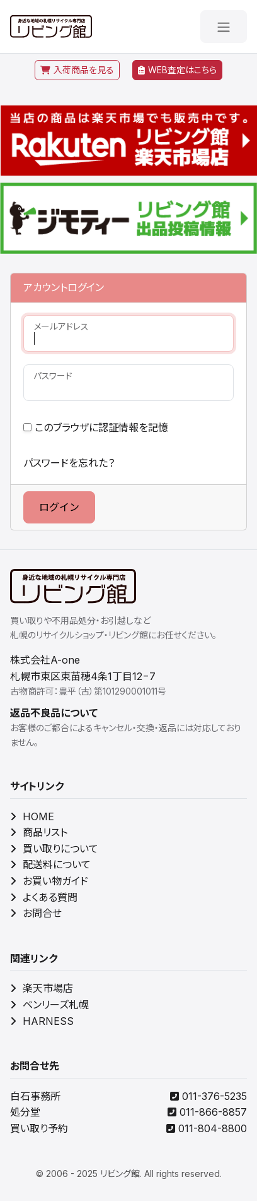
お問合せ (36, 913)
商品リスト (38, 832)
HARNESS (42, 1021)
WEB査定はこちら (177, 69)
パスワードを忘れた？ (69, 463)
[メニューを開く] (223, 26)
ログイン (59, 507)
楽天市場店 (41, 988)
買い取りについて (54, 848)
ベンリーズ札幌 (49, 1004)
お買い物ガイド (49, 881)
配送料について (50, 864)
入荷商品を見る (77, 69)
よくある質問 (43, 897)
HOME (32, 816)
